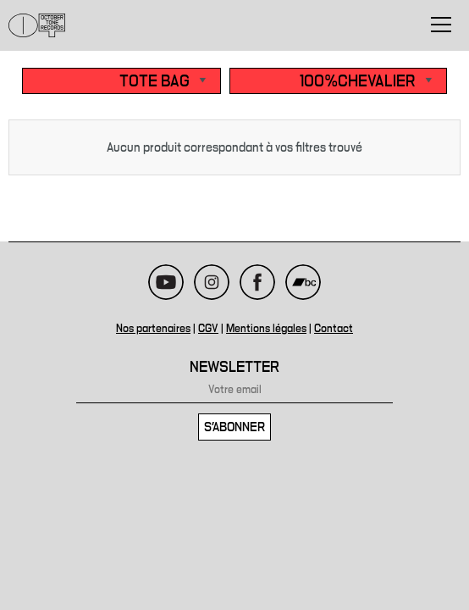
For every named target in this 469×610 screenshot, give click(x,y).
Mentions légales (266, 329)
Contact (333, 329)
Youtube (166, 282)
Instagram (211, 282)
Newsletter (234, 367)
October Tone (37, 25)
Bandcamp (303, 282)
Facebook (257, 282)
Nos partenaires (153, 329)
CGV (208, 329)
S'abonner (234, 427)
